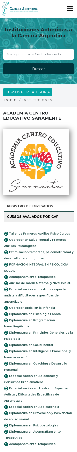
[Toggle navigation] (69, 9)
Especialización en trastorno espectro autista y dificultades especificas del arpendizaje (35, 295)
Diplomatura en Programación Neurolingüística (29, 323)
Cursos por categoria (28, 92)
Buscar (38, 69)
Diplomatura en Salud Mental (28, 345)
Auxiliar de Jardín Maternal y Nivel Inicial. (37, 283)
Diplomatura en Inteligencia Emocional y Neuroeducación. (37, 354)
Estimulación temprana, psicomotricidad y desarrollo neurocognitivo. (39, 255)
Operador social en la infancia (29, 308)
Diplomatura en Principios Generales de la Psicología (38, 336)
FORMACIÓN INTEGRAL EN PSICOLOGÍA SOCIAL (36, 268)
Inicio (10, 100)
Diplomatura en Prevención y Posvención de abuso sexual (38, 416)
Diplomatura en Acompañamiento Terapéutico (32, 435)
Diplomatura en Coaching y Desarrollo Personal (35, 367)
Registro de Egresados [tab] (30, 206)
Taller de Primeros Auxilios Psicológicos (37, 234)
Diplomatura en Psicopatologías (31, 426)
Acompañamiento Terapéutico (30, 277)
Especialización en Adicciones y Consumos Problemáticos (31, 379)
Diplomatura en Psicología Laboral (33, 314)
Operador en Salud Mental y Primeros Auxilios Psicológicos (35, 243)
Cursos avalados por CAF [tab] (32, 217)
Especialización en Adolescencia (31, 407)
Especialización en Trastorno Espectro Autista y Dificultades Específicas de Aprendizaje (36, 394)
